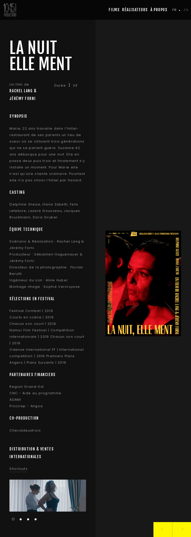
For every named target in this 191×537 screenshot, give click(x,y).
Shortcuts (17, 468)
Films (114, 9)
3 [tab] (27, 519)
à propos (158, 9)
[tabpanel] (46, 496)
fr (174, 9)
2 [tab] (19, 519)
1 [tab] (12, 519)
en (186, 9)
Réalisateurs (135, 9)
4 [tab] (34, 519)
